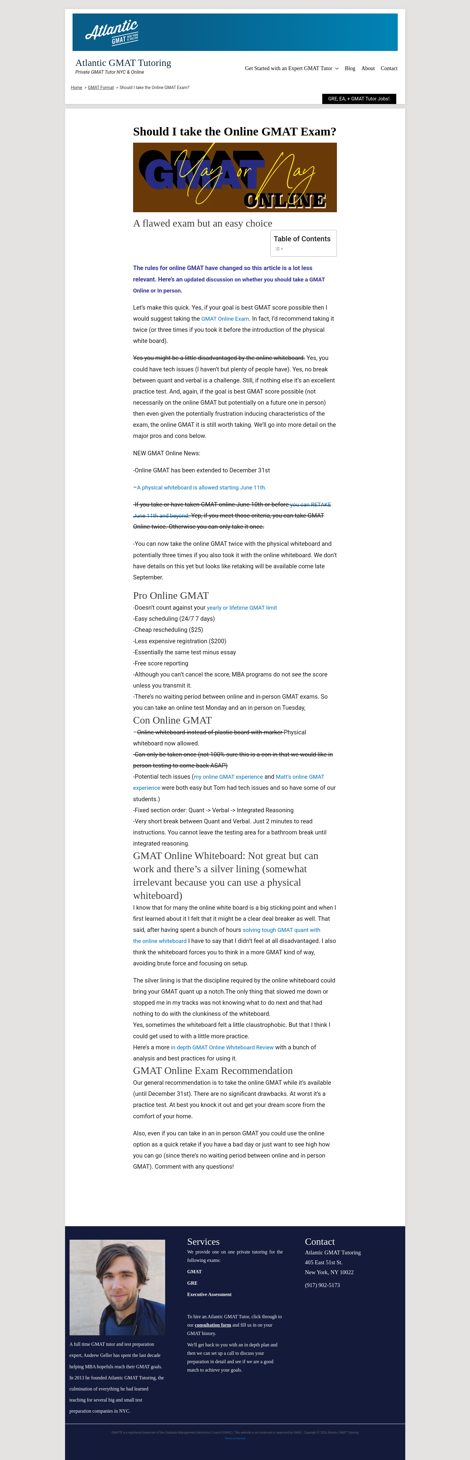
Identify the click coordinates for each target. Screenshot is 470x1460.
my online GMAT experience (231, 776)
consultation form (213, 1325)
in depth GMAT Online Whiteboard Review (226, 1047)
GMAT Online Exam (226, 318)
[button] (363, 99)
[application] (335, 68)
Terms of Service (235, 1438)
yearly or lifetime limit (244, 607)
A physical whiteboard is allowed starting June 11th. (206, 487)
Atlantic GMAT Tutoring (123, 62)
